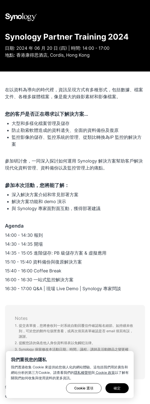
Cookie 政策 (105, 372)
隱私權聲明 (82, 372)
